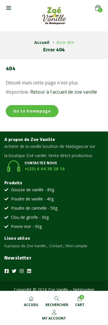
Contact (55, 245)
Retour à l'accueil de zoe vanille (63, 92)
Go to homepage (32, 111)
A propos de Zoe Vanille (25, 245)
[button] (98, 8)
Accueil (41, 42)
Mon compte (76, 245)
